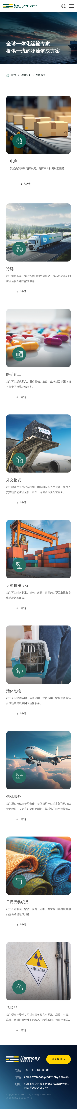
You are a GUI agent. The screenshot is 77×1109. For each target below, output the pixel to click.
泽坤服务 (26, 75)
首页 (13, 75)
